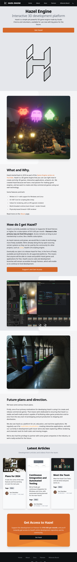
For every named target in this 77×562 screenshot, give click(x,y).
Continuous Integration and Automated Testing (38, 479)
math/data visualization (29, 426)
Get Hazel (38, 30)
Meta (11, 488)
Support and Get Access (32, 269)
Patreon (53, 3)
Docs (45, 3)
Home (30, 3)
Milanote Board (64, 3)
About (38, 3)
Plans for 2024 (12, 476)
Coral (21, 248)
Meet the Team (61, 475)
